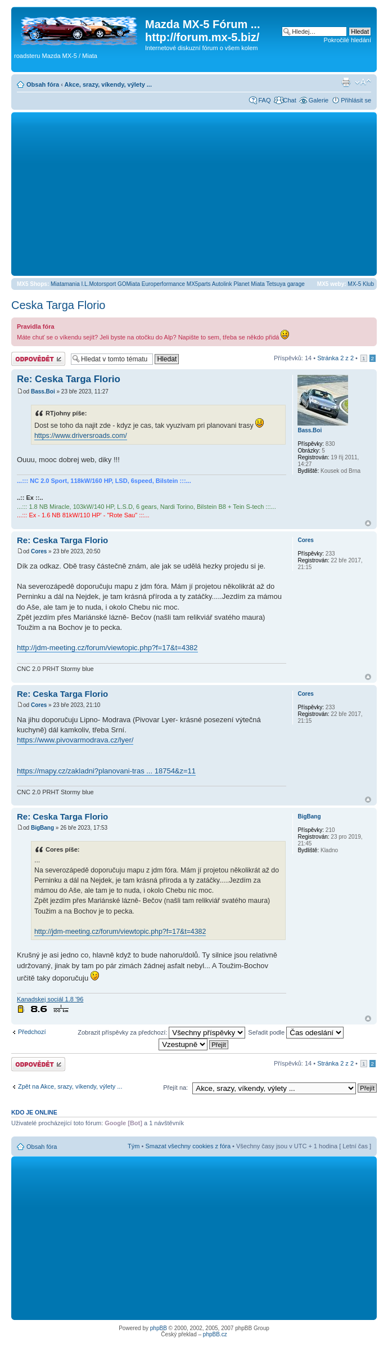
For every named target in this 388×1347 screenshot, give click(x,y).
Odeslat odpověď (38, 359)
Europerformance (163, 284)
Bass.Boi (43, 391)
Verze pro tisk (346, 82)
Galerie (318, 100)
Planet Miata (249, 284)
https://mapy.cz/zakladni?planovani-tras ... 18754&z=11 (106, 771)
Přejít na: (175, 1087)
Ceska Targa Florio (58, 305)
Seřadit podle (296, 1032)
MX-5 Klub (361, 284)
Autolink (222, 284)
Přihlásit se (356, 100)
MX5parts (199, 284)
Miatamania (65, 284)
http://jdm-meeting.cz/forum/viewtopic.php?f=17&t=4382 (107, 647)
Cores (39, 551)
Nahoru (368, 523)
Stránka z (335, 358)
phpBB (158, 1328)
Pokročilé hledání (347, 40)
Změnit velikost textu (363, 82)
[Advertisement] (194, 193)
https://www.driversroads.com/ (80, 436)
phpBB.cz (215, 1334)
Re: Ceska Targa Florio (68, 379)
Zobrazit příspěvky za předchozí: (161, 1032)
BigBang (42, 828)
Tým (133, 1146)
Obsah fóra (42, 84)
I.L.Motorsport (99, 284)
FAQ (264, 100)
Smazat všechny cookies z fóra (188, 1146)
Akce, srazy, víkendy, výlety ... (108, 84)
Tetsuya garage (285, 284)
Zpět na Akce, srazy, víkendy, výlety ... (70, 1086)
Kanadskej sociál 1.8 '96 (50, 999)
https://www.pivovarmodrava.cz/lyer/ (75, 740)
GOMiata (129, 284)
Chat (289, 100)
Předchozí (32, 1031)
